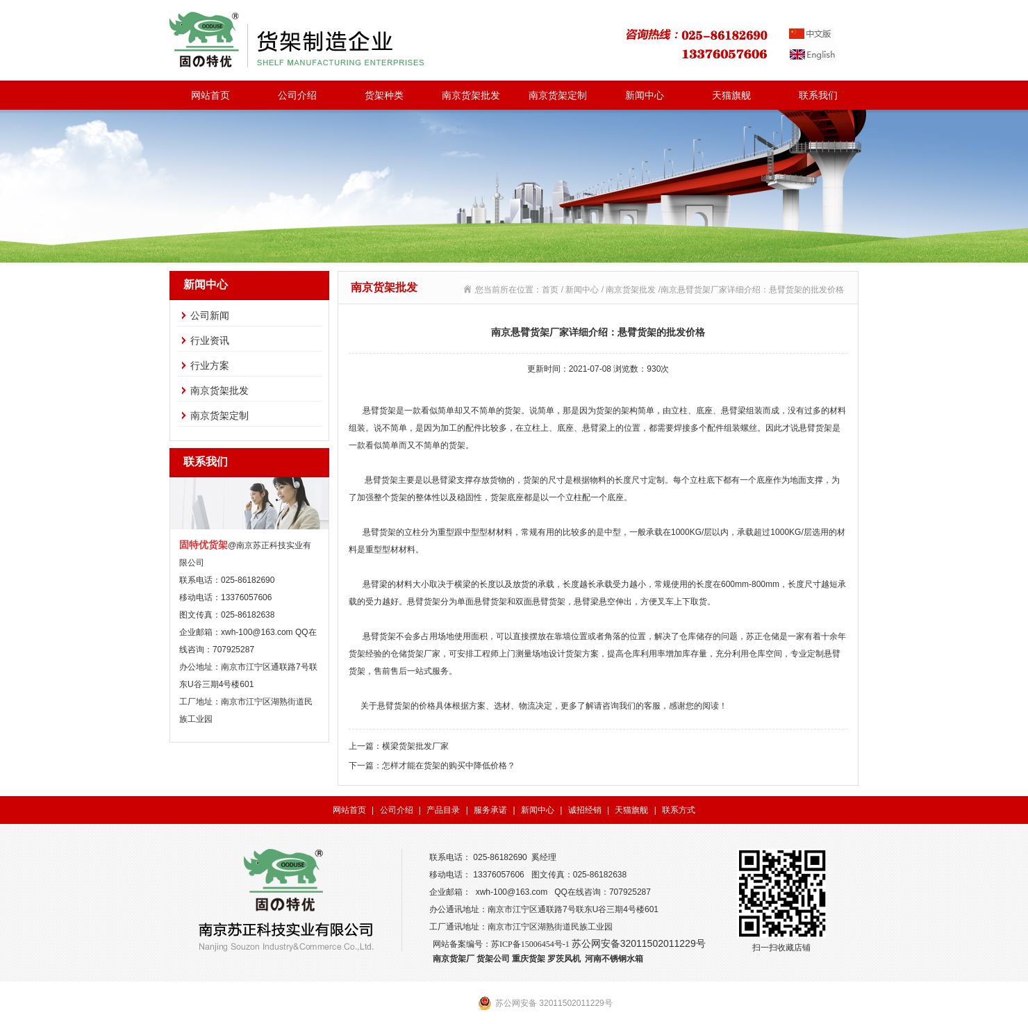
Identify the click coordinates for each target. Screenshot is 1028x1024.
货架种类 (384, 95)
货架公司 (493, 959)
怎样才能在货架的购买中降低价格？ (448, 765)
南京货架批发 (471, 95)
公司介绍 (297, 95)
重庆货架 (528, 959)
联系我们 (818, 95)
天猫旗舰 (731, 95)
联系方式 (678, 810)
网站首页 (210, 95)
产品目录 (443, 810)
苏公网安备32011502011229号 (639, 943)
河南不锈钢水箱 (614, 959)
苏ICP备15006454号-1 (530, 944)
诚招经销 (585, 810)
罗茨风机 (564, 959)
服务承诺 (490, 810)
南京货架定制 (558, 95)
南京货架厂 (453, 959)
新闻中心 (644, 95)
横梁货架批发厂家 (415, 746)
